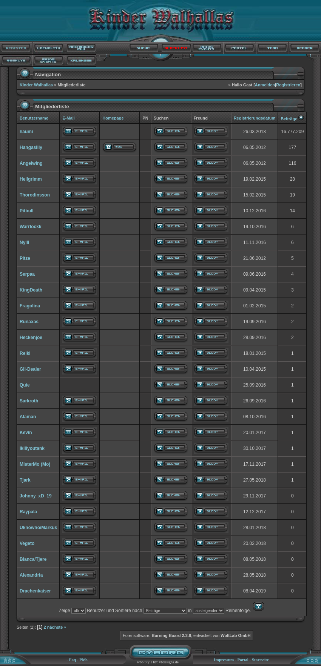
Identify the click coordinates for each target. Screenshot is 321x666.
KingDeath (31, 290)
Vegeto (27, 543)
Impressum (224, 659)
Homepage (112, 118)
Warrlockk (31, 226)
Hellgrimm (31, 179)
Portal (242, 659)
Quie (25, 385)
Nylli (24, 242)
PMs (83, 659)
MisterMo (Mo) (35, 464)
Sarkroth (29, 401)
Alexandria (31, 575)
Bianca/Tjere (33, 559)
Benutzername (34, 118)
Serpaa (27, 274)
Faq (72, 659)
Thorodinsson (35, 195)
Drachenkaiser (35, 591)
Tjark (25, 480)
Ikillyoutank (32, 448)
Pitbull (27, 210)
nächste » (56, 627)
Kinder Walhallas (36, 85)
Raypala (28, 511)
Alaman (28, 416)
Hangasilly (31, 147)
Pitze (25, 258)
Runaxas (29, 321)
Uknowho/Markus (38, 527)
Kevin (26, 432)
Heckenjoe (31, 337)
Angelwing (31, 163)
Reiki (25, 353)
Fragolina (30, 305)
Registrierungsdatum (255, 118)
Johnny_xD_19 (36, 496)
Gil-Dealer (30, 369)
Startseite (260, 659)
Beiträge (289, 119)
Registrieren (288, 85)
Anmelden (265, 85)
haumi (26, 131)
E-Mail (68, 118)
